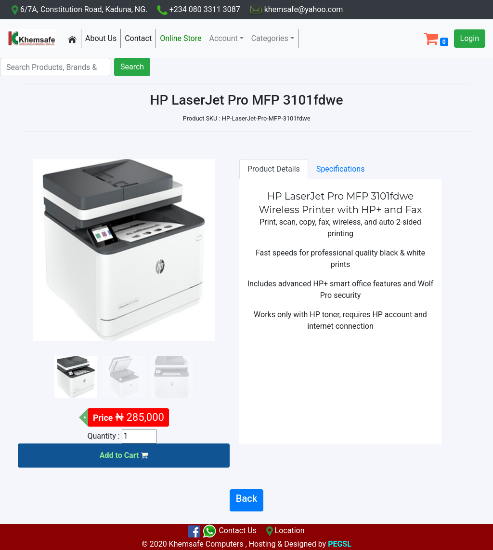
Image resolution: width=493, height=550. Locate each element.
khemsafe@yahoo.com (292, 9)
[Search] (55, 67)
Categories (269, 38)
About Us (102, 37)
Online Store (182, 37)
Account (223, 38)
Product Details (273, 169)
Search (132, 66)
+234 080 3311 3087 (195, 9)
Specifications (340, 169)
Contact (140, 37)
